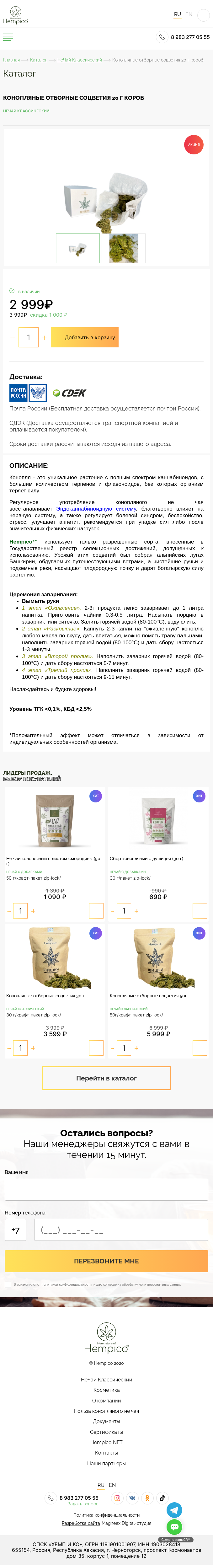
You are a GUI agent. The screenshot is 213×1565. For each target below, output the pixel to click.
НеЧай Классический (79, 59)
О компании (106, 1401)
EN (188, 14)
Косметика (106, 1390)
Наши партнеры (106, 1463)
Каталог (38, 59)
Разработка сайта (81, 1523)
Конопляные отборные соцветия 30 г (45, 995)
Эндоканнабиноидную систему (96, 509)
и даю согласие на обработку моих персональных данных (137, 1284)
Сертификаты (106, 1432)
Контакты (106, 1453)
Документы (106, 1421)
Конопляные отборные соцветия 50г (148, 995)
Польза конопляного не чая (106, 1411)
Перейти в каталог (106, 1078)
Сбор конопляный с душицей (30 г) (146, 858)
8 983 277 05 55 (183, 37)
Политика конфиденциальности (106, 1515)
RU (177, 14)
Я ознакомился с (27, 1284)
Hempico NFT (106, 1442)
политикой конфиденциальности (67, 1284)
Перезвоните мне (106, 1261)
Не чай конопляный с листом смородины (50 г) (53, 861)
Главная (11, 59)
